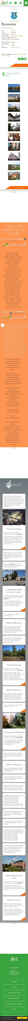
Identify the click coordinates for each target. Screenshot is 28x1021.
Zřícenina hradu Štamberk (13, 384)
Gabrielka (8, 263)
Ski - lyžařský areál (14, 329)
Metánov (18, 285)
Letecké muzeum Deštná (12, 428)
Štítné (24, 54)
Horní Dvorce (12, 267)
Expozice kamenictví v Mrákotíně (13, 389)
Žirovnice (8, 24)
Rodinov (18, 297)
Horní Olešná (8, 269)
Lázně (12, 347)
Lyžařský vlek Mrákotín (12, 392)
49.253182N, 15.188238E (17, 35)
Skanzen (24, 329)
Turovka (7, 301)
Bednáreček (10, 255)
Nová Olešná (16, 287)
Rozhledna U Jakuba (13, 434)
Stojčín (11, 299)
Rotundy (21, 344)
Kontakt (14, 1009)
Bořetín (6, 257)
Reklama (14, 987)
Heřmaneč (16, 263)
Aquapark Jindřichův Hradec (13, 399)
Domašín (16, 261)
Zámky (13, 340)
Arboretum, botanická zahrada (10, 336)
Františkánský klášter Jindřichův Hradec (13, 405)
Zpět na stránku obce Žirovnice (20, 187)
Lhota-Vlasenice (10, 283)
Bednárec (16, 253)
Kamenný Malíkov (12, 279)
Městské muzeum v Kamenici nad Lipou (12, 374)
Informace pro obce (14, 993)
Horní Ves (7, 271)
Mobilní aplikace (14, 998)
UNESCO (4, 329)
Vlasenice (9, 303)
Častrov (19, 257)
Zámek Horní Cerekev (12, 380)
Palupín (17, 289)
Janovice (6, 275)
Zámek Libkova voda (12, 382)
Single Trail (14, 351)
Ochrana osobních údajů (14, 1004)
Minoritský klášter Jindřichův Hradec (13, 411)
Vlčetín (7, 55)
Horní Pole (17, 269)
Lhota (20, 281)
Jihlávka (12, 275)
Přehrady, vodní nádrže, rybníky (14, 332)
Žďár (13, 307)
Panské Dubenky (12, 291)
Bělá (17, 255)
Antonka (8, 253)
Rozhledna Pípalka (12, 436)
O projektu (14, 982)
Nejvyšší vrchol (20, 347)
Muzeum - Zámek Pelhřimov (13, 443)
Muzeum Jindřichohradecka (13, 417)
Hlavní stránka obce (22, 65)
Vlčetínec (10, 305)
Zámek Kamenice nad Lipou (13, 368)
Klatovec (7, 281)
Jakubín (16, 273)
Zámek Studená (13, 377)
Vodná (16, 305)
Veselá (18, 301)
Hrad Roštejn (13, 396)
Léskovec (14, 281)
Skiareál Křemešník (12, 426)
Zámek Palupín (12, 365)
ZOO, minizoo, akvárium (12, 325)
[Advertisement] (14, 208)
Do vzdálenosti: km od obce (12, 239)
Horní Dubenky (12, 265)
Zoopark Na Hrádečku (12, 438)
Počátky (12, 295)
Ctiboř (9, 261)
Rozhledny (23, 336)
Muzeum (22, 351)
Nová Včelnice (9, 289)
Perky (6, 295)
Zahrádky (7, 307)
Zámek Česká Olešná (12, 361)
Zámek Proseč (13, 402)
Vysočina (13, 30)
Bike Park (6, 351)
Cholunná (15, 54)
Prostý (12, 297)
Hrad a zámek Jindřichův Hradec (13, 423)
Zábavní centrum (8, 355)
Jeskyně (6, 347)
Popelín (6, 297)
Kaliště (19, 275)
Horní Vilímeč (16, 271)
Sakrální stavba (20, 355)
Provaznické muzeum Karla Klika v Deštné (13, 431)
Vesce (13, 301)
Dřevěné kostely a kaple (10, 344)
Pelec (18, 293)
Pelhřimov (13, 34)
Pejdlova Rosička (10, 293)
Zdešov (19, 307)
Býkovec (13, 257)
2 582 (12, 44)
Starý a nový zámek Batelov (13, 394)
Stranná (3, 55)
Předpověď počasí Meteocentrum (15, 1015)
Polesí (18, 295)
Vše (3, 325)
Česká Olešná (9, 259)
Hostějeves (9, 273)
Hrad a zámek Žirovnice (12, 359)
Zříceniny (20, 340)
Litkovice (20, 54)
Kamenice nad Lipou (12, 277)
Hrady (7, 340)
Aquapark (23, 325)
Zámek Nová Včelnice (12, 363)
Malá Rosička (9, 285)
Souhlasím (22, 1017)
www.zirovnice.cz (15, 47)
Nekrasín (8, 287)
